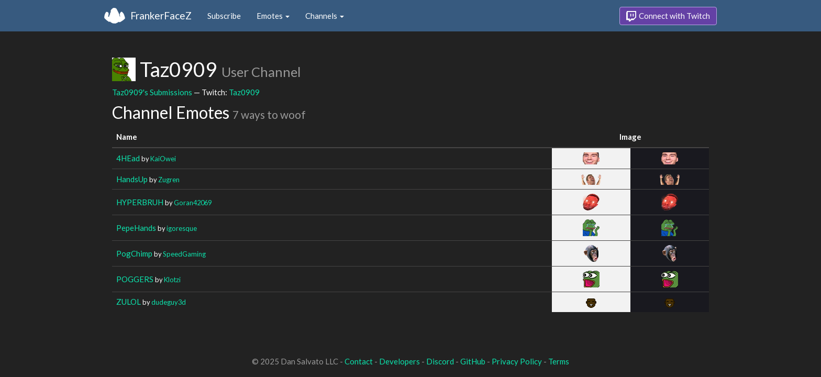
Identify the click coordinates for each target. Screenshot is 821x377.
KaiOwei (163, 158)
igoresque (182, 228)
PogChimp (134, 253)
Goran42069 (193, 202)
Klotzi (172, 279)
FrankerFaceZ (161, 15)
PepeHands (136, 227)
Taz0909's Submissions (152, 92)
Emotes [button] (273, 15)
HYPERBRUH (139, 202)
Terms (558, 361)
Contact (359, 361)
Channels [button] (324, 15)
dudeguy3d (168, 302)
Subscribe (224, 15)
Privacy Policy (517, 361)
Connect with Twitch (668, 16)
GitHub (472, 361)
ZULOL (128, 301)
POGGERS (134, 279)
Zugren (169, 179)
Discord (440, 361)
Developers (399, 361)
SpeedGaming (184, 254)
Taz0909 (244, 92)
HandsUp (132, 179)
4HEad (128, 158)
